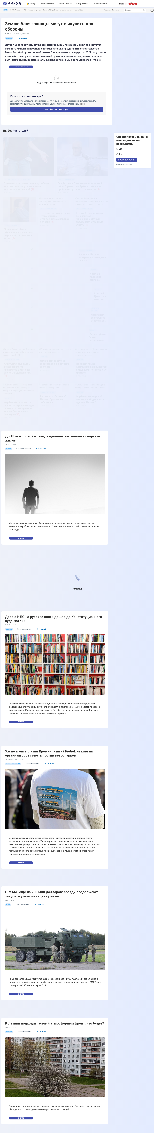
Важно (9, 38)
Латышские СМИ (101, 4)
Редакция (107, 10)
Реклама (115, 10)
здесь (82, 104)
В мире (31, 4)
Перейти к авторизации (56, 109)
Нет (121, 154)
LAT (5, 10)
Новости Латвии (65, 4)
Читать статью (21, 67)
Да (120, 149)
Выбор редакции (83, 4)
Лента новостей (47, 4)
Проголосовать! (126, 160)
